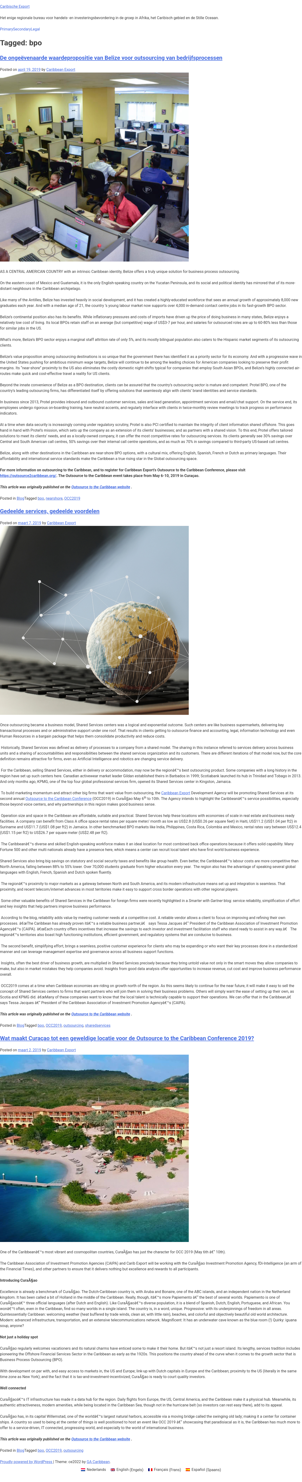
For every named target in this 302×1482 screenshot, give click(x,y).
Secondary (22, 29)
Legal (35, 29)
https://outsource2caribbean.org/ (28, 475)
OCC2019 (72, 498)
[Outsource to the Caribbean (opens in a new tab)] (100, 1439)
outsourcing (73, 1025)
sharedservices (98, 1025)
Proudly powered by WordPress (26, 1462)
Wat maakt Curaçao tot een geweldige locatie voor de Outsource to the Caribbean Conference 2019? (127, 1038)
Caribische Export (14, 6)
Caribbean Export (60, 69)
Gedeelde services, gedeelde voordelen (50, 511)
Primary (6, 29)
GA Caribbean (98, 1462)
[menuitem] (93, 1470)
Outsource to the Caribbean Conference (58, 798)
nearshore (54, 498)
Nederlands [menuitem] (96, 1469)
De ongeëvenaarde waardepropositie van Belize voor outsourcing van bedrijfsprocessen (111, 58)
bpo (41, 498)
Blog (20, 498)
